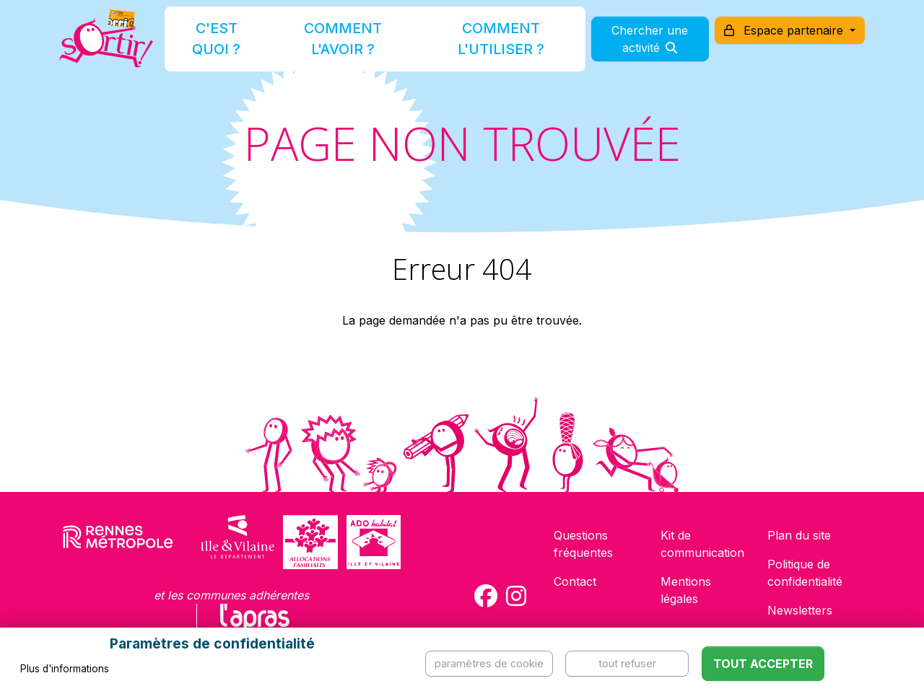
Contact (575, 581)
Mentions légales (686, 590)
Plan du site (799, 535)
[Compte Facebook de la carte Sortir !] (485, 596)
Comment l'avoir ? (342, 46)
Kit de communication (702, 544)
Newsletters (799, 610)
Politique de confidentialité (804, 573)
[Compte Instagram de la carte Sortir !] (516, 596)
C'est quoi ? (232, 46)
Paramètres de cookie (489, 663)
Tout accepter (763, 663)
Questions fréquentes (583, 544)
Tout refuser (627, 663)
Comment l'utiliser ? (478, 46)
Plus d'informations (64, 668)
